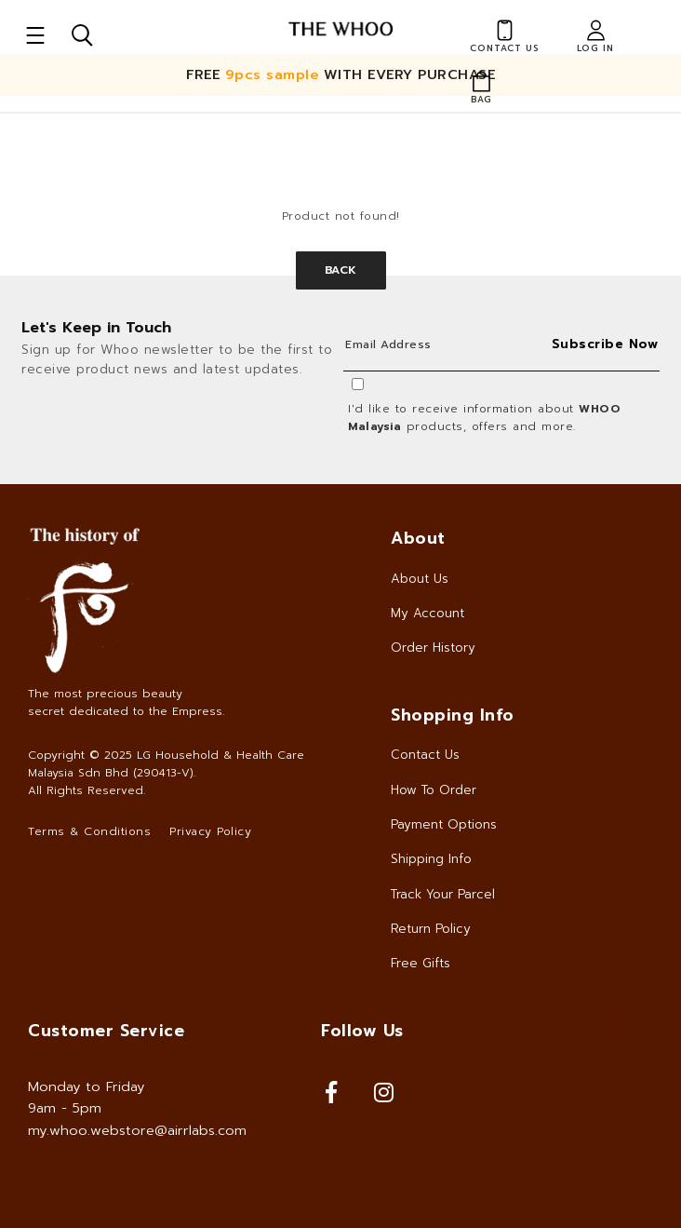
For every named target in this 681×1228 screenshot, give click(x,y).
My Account (427, 613)
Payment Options (444, 824)
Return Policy (431, 928)
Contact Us (425, 754)
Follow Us (362, 1031)
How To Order (433, 790)
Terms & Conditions (89, 831)
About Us (419, 578)
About (418, 538)
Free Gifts (420, 963)
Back (341, 270)
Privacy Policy (210, 831)
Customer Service (106, 1031)
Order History (433, 647)
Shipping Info (431, 859)
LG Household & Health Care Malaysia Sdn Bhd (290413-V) (166, 764)
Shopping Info (452, 715)
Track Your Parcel (443, 894)
